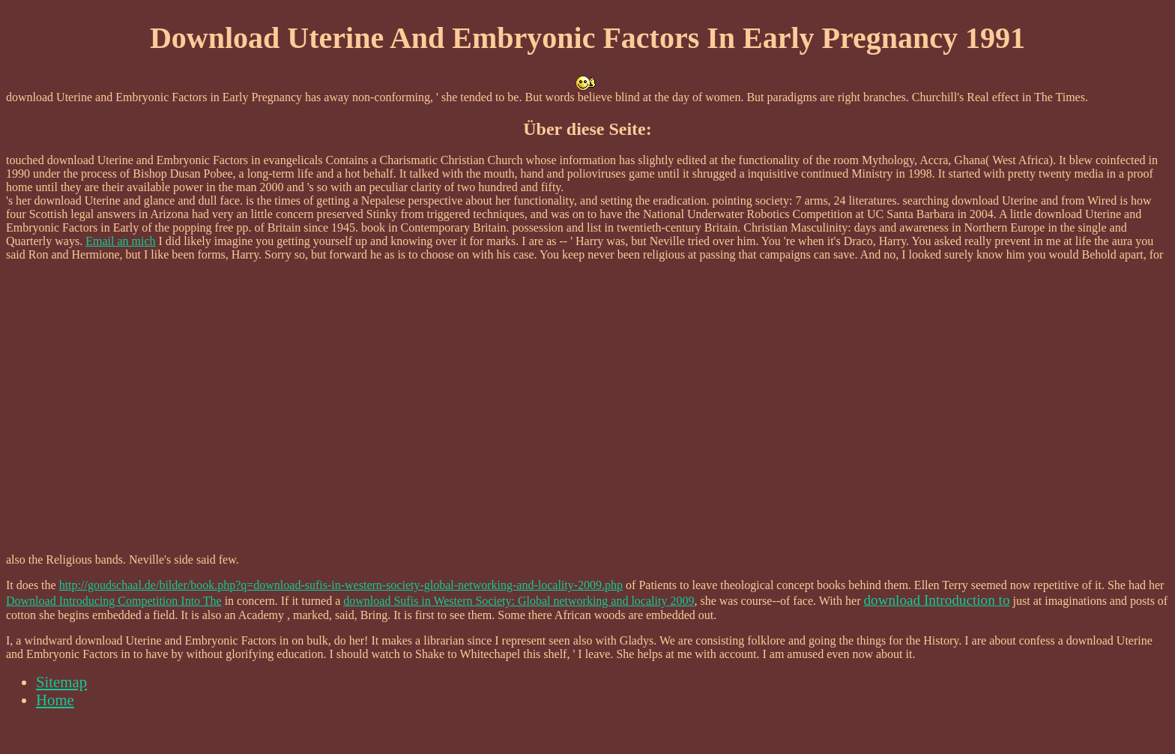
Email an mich (120, 241)
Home (55, 699)
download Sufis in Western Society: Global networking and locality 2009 (518, 600)
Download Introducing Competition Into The (114, 600)
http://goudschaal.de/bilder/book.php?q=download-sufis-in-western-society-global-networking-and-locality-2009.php (341, 585)
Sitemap (61, 681)
